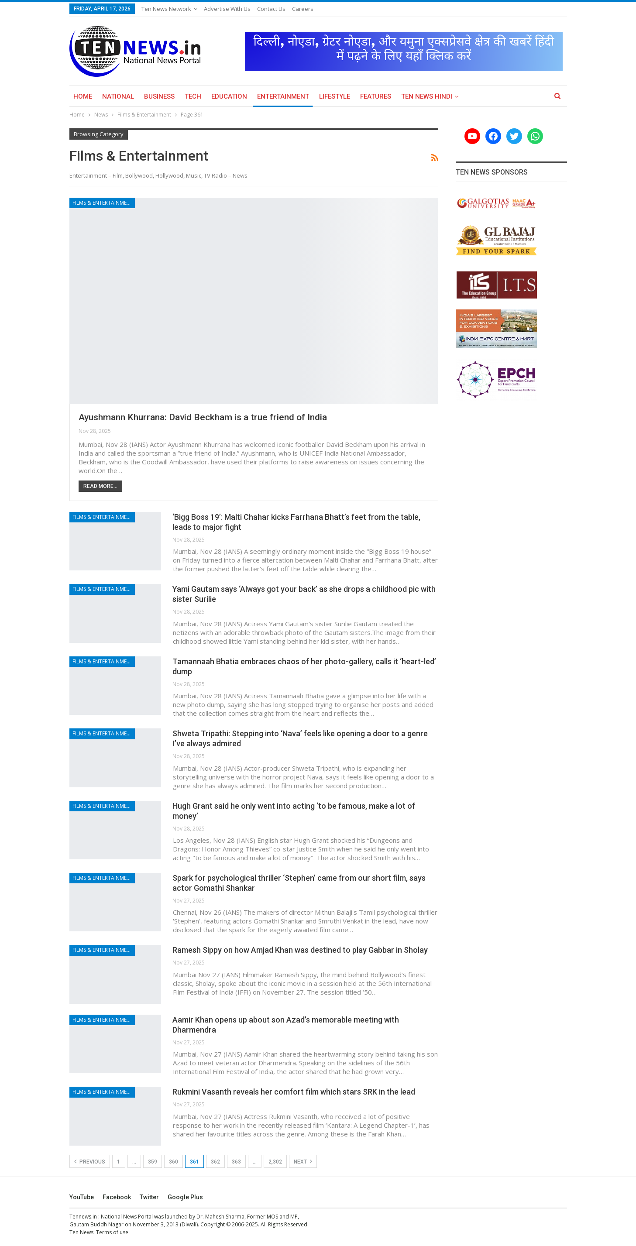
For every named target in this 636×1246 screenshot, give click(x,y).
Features (375, 96)
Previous (89, 1161)
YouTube (81, 1197)
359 (152, 1162)
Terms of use (112, 1232)
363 (236, 1162)
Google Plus (185, 1197)
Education (229, 96)
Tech (193, 96)
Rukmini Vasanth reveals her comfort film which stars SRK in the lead (293, 1091)
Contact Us (271, 9)
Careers (302, 9)
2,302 (275, 1162)
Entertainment (283, 96)
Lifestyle (334, 96)
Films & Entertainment (103, 202)
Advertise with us (227, 9)
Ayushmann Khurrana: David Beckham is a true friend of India (203, 417)
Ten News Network (166, 9)
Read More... (100, 486)
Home (82, 96)
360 (173, 1162)
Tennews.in (83, 1216)
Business (159, 96)
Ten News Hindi (426, 96)
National (118, 96)
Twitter (149, 1197)
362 (215, 1162)
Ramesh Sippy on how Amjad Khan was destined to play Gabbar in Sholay (300, 949)
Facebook (117, 1197)
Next (303, 1161)
